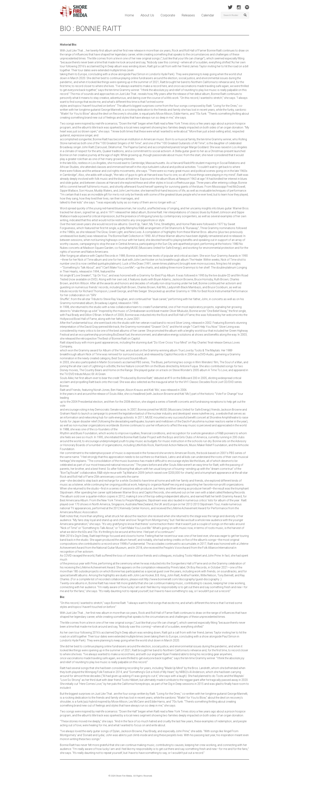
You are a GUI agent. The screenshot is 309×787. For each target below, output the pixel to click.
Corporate (168, 15)
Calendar (207, 15)
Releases (188, 15)
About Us (147, 15)
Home (129, 15)
